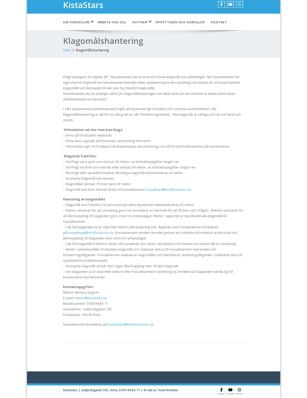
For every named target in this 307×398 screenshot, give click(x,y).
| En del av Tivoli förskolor (159, 390)
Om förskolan (78, 22)
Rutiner (142, 22)
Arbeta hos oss (112, 22)
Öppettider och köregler (180, 22)
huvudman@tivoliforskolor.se (168, 189)
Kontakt (219, 22)
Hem (67, 50)
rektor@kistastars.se (91, 298)
